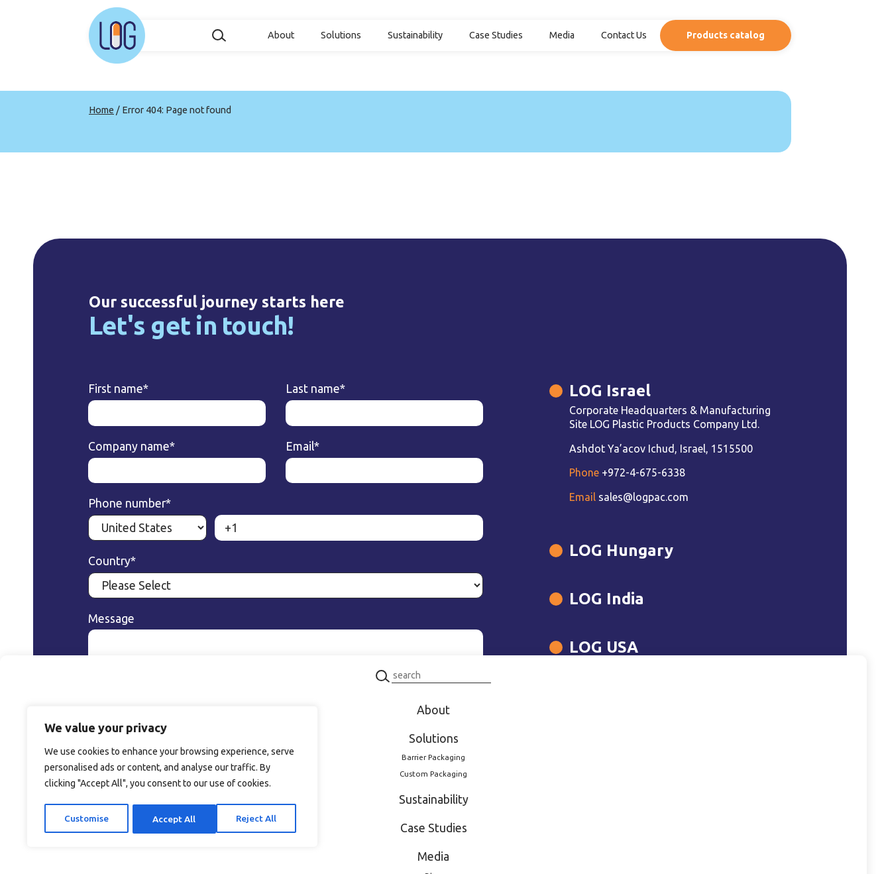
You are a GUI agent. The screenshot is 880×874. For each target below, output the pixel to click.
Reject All (172, 819)
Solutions (341, 35)
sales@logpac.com (573, 503)
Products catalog (726, 35)
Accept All (259, 819)
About (281, 35)
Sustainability (415, 35)
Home (101, 110)
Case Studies (496, 35)
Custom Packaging (433, 773)
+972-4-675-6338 (572, 478)
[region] (172, 777)
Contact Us (624, 35)
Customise (86, 819)
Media (562, 35)
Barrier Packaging (433, 757)
